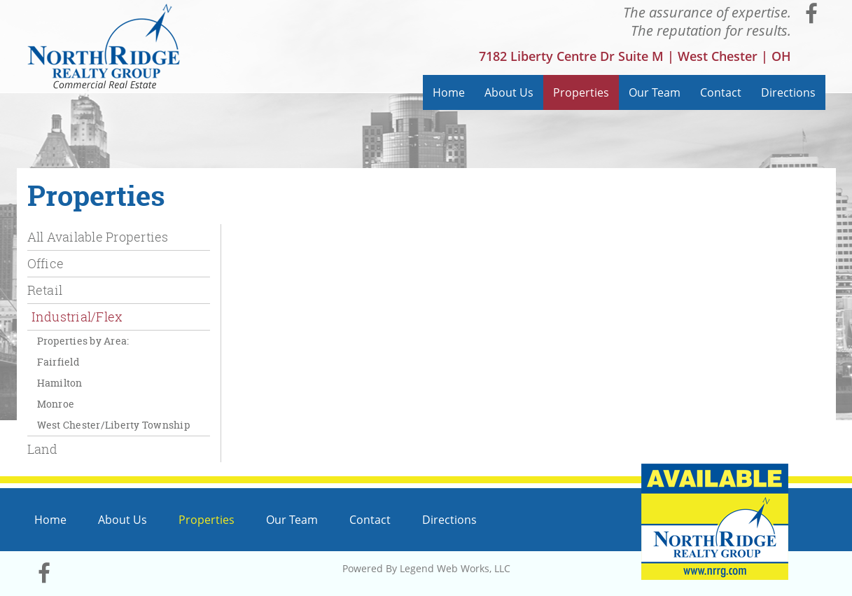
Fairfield (58, 361)
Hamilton (60, 382)
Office (45, 263)
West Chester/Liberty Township (113, 424)
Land (42, 449)
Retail (45, 290)
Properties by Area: (83, 340)
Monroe (56, 403)
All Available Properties (98, 236)
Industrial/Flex (77, 316)
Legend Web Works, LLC (455, 568)
